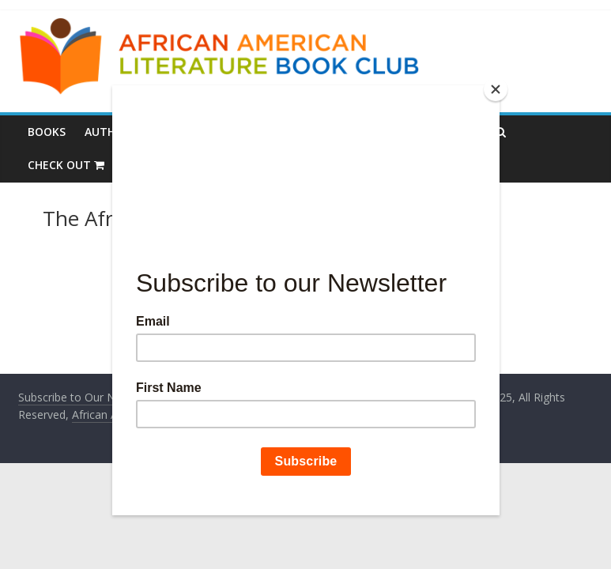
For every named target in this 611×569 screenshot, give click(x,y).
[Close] (495, 89)
